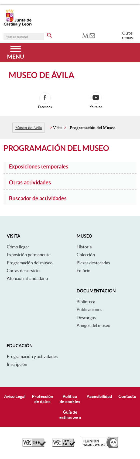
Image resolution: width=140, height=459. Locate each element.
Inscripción (17, 364)
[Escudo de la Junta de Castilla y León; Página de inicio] (18, 25)
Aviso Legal (14, 396)
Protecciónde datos (42, 399)
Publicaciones (89, 309)
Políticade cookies (70, 399)
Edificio (83, 270)
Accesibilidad (99, 396)
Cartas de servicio (23, 270)
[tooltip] (85, 35)
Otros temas (127, 35)
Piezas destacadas (93, 262)
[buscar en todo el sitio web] (49, 34)
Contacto (127, 396)
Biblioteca (86, 301)
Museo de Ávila (28, 127)
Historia (84, 246)
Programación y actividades (32, 356)
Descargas (86, 317)
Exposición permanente (28, 254)
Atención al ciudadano (27, 278)
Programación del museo (30, 262)
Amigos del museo (93, 325)
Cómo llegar (18, 246)
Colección (86, 254)
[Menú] (15, 52)
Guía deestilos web (70, 415)
